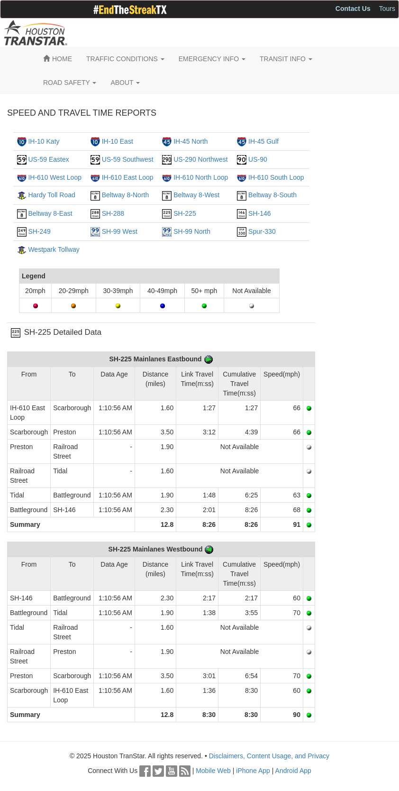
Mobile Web (213, 770)
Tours (387, 8)
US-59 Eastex (48, 159)
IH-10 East (117, 141)
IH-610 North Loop (200, 177)
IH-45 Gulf (263, 141)
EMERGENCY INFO (212, 59)
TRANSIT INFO (286, 59)
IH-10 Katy (43, 141)
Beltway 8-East (50, 213)
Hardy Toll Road (51, 195)
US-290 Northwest (200, 159)
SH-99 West (119, 231)
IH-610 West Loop (55, 177)
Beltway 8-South (272, 195)
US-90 (257, 159)
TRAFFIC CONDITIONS (125, 59)
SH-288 (113, 213)
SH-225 (184, 213)
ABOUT (125, 82)
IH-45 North (190, 141)
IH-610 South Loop (276, 177)
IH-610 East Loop (128, 177)
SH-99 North (191, 231)
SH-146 (259, 213)
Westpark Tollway (53, 249)
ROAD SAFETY (69, 82)
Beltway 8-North (125, 195)
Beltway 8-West (196, 195)
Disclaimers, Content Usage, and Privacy (269, 756)
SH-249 (39, 231)
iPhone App (253, 770)
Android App (293, 770)
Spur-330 (262, 231)
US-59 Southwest (128, 159)
